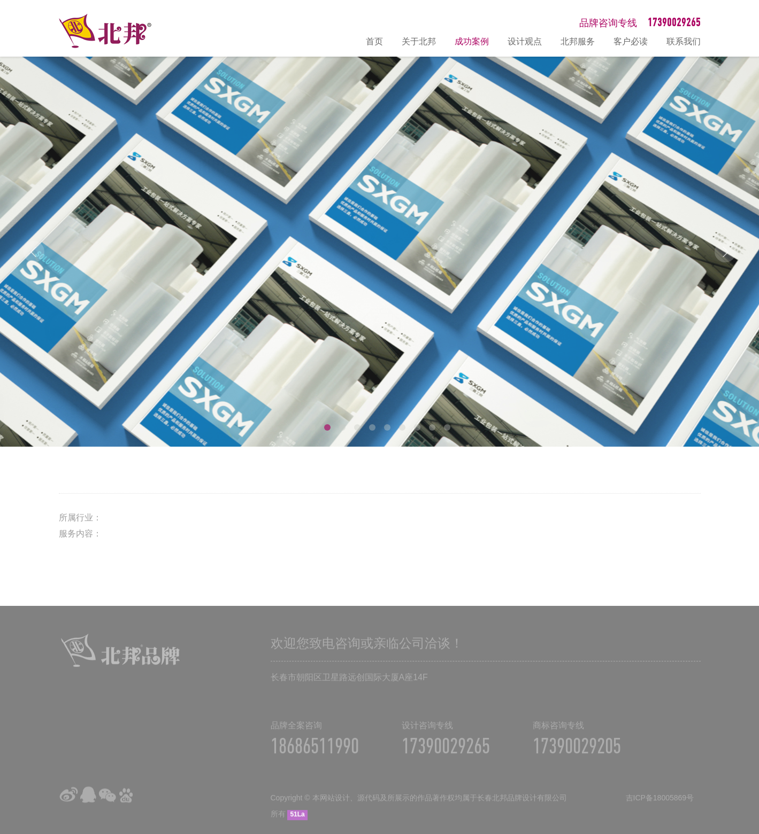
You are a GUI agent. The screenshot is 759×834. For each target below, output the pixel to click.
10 (447, 427)
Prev (33, 251)
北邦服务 (578, 41)
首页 (374, 41)
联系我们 (683, 41)
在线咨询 (745, 712)
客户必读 (631, 41)
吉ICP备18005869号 (660, 804)
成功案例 (472, 41)
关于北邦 (419, 41)
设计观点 (525, 41)
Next (725, 251)
